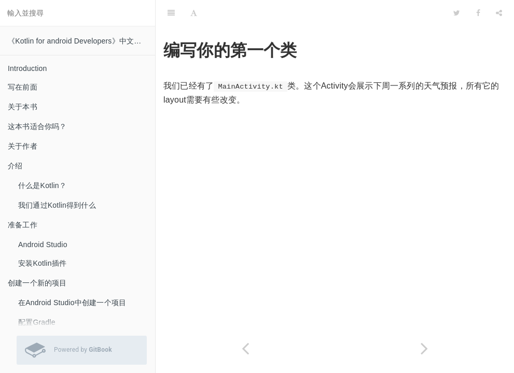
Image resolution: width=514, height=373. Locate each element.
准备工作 (22, 225)
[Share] (499, 13)
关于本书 (22, 107)
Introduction (27, 68)
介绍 (15, 166)
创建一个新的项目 (37, 283)
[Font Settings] (194, 13)
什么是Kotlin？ (42, 185)
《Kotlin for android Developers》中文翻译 (78, 41)
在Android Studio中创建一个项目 (72, 302)
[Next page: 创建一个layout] (425, 348)
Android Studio (42, 244)
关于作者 (22, 146)
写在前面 (22, 87)
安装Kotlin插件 (42, 263)
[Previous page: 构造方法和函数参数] (245, 348)
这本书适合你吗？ (37, 126)
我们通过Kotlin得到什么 (57, 205)
